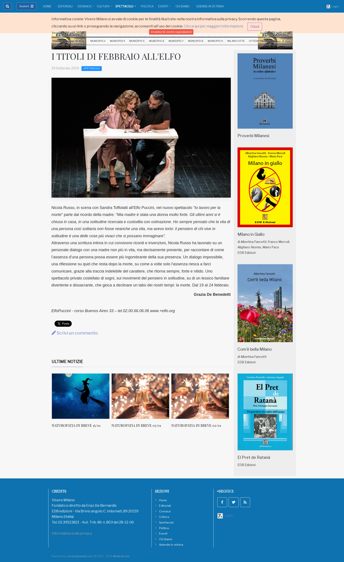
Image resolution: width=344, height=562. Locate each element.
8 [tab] (157, 440)
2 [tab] (118, 440)
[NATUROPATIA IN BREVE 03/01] (200, 396)
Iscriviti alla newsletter (275, 32)
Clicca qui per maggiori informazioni (213, 26)
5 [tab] (138, 440)
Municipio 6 (156, 40)
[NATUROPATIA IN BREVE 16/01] (80, 396)
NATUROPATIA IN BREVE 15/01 (135, 425)
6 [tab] (144, 440)
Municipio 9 (215, 40)
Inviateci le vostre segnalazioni (171, 32)
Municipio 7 (176, 40)
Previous (48, 405)
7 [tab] (151, 440)
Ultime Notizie (67, 361)
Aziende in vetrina (210, 6)
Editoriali (65, 6)
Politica (147, 6)
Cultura (103, 6)
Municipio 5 (137, 40)
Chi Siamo (182, 6)
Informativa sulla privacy (72, 533)
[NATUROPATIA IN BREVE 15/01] (140, 396)
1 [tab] (112, 440)
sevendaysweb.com (80, 556)
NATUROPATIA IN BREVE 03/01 (196, 425)
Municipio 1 (59, 40)
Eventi (163, 6)
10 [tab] (170, 440)
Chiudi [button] (254, 27)
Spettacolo (124, 6)
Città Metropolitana (263, 40)
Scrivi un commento (75, 333)
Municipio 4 (117, 40)
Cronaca (84, 6)
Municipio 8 (195, 40)
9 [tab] (164, 440)
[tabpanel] (81, 403)
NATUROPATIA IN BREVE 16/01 (76, 425)
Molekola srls (121, 556)
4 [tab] (131, 440)
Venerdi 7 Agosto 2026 (67, 32)
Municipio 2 (78, 40)
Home (47, 6)
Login (333, 6)
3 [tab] (125, 440)
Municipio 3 (97, 40)
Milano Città (235, 40)
